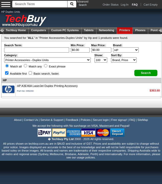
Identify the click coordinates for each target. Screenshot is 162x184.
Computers (38, 30)
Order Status (110, 4)
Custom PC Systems (65, 30)
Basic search (44, 73)
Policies (86, 119)
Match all (13, 66)
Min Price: (77, 45)
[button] (145, 73)
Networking (106, 30)
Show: (98, 55)
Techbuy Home (16, 30)
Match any (33, 66)
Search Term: (13, 45)
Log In (125, 4)
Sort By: (116, 55)
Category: (10, 55)
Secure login (101, 119)
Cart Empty (151, 4)
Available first (16, 73)
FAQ (132, 119)
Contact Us (31, 119)
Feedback (72, 119)
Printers (125, 30)
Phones (140, 30)
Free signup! (119, 119)
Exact (55, 66)
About (17, 119)
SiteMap (142, 119)
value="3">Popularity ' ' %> (124, 60)
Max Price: (98, 45)
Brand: (117, 45)
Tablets (89, 30)
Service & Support (51, 119)
